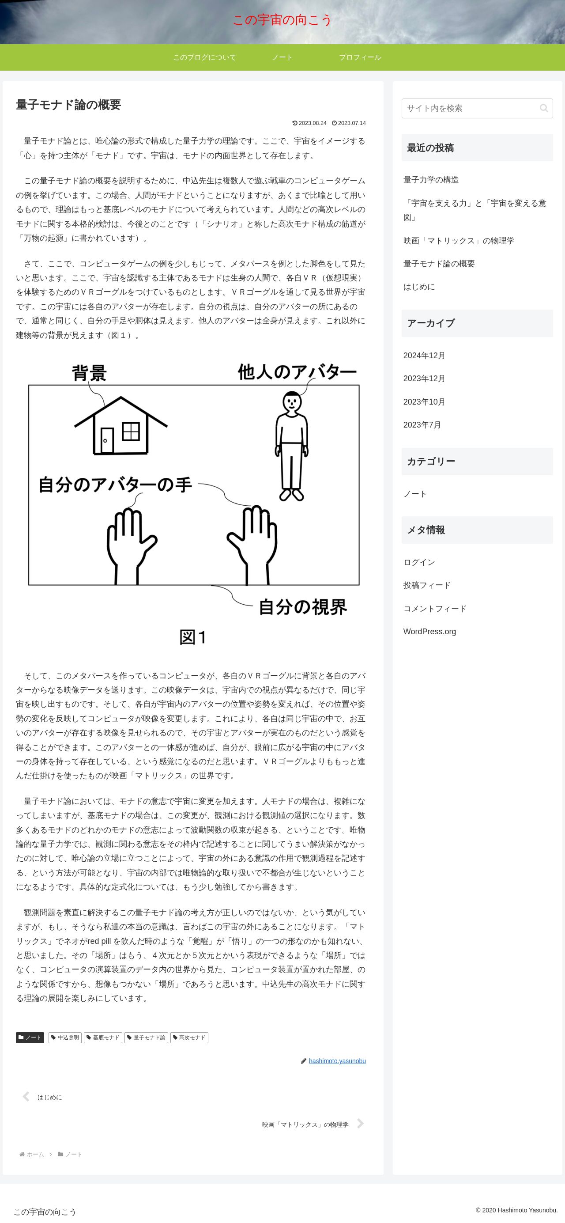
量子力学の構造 (431, 179)
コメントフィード (435, 608)
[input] (478, 108)
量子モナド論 (146, 1037)
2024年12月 (424, 355)
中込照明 (65, 1037)
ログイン (419, 562)
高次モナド (189, 1037)
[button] (544, 108)
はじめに (419, 286)
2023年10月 (424, 402)
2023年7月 (422, 424)
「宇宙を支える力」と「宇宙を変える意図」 (474, 210)
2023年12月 (424, 378)
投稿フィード (427, 585)
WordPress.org (429, 631)
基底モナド (103, 1037)
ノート (30, 1037)
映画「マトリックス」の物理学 (459, 240)
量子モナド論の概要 (439, 263)
